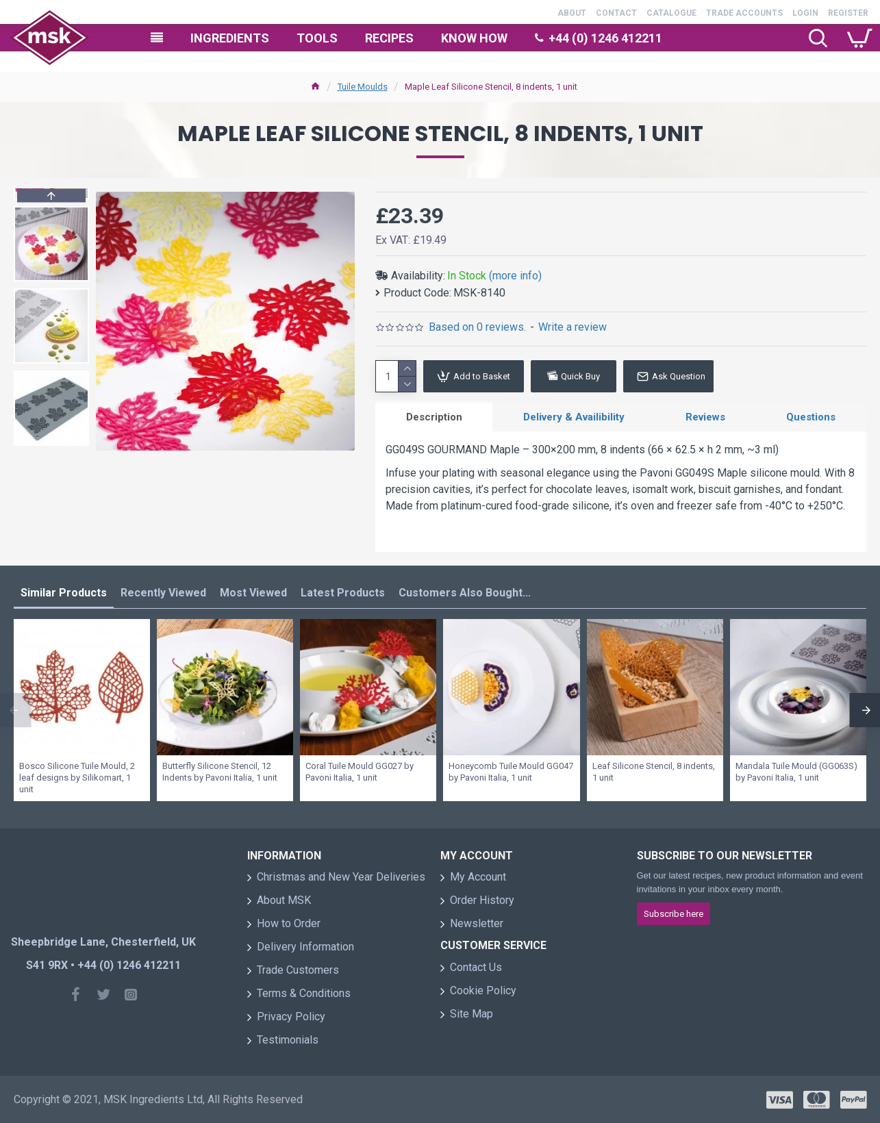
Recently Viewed (163, 593)
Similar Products (64, 593)
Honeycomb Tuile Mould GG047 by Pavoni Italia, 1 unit (511, 772)
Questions (810, 417)
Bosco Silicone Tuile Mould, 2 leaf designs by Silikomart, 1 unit (77, 778)
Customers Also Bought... (465, 593)
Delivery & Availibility (574, 417)
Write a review (572, 326)
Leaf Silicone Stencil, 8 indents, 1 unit (653, 772)
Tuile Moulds (363, 86)
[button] (51, 442)
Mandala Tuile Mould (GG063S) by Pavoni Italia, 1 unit (796, 772)
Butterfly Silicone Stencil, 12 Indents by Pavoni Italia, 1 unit (219, 772)
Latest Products (343, 593)
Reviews (705, 417)
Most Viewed (253, 593)
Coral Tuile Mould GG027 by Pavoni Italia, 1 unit (359, 772)
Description (434, 417)
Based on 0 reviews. (477, 326)
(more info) (515, 275)
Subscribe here (673, 914)
